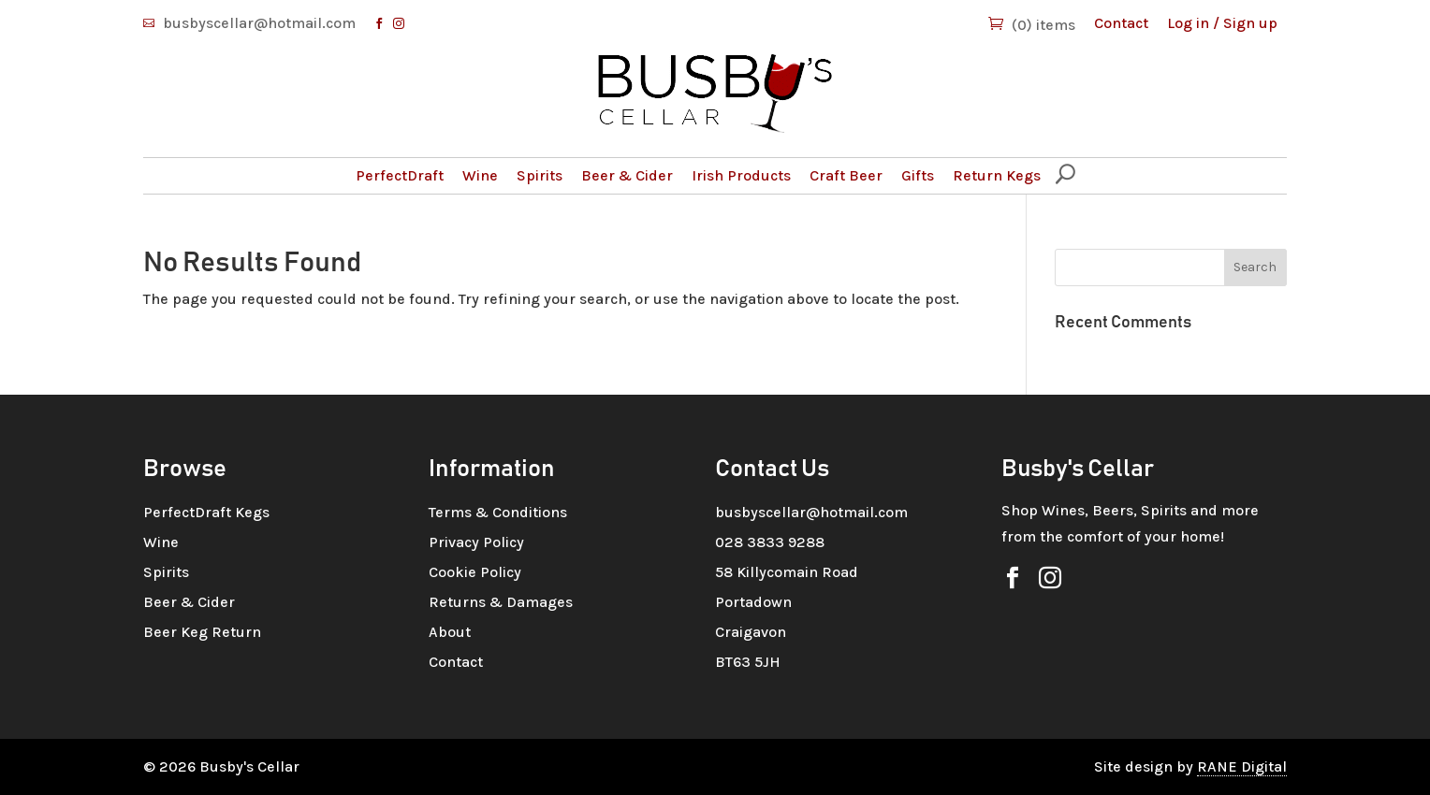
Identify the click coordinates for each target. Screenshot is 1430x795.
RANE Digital (1242, 766)
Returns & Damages (501, 602)
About (450, 632)
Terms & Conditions (498, 512)
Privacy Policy (476, 542)
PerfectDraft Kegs (206, 512)
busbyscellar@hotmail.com (259, 23)
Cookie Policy (475, 572)
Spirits (539, 175)
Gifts (917, 175)
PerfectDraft (400, 175)
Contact (1121, 23)
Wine (480, 175)
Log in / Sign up (1222, 23)
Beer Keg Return (202, 632)
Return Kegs (997, 175)
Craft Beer (846, 175)
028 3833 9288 (769, 542)
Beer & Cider (627, 175)
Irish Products (741, 175)
